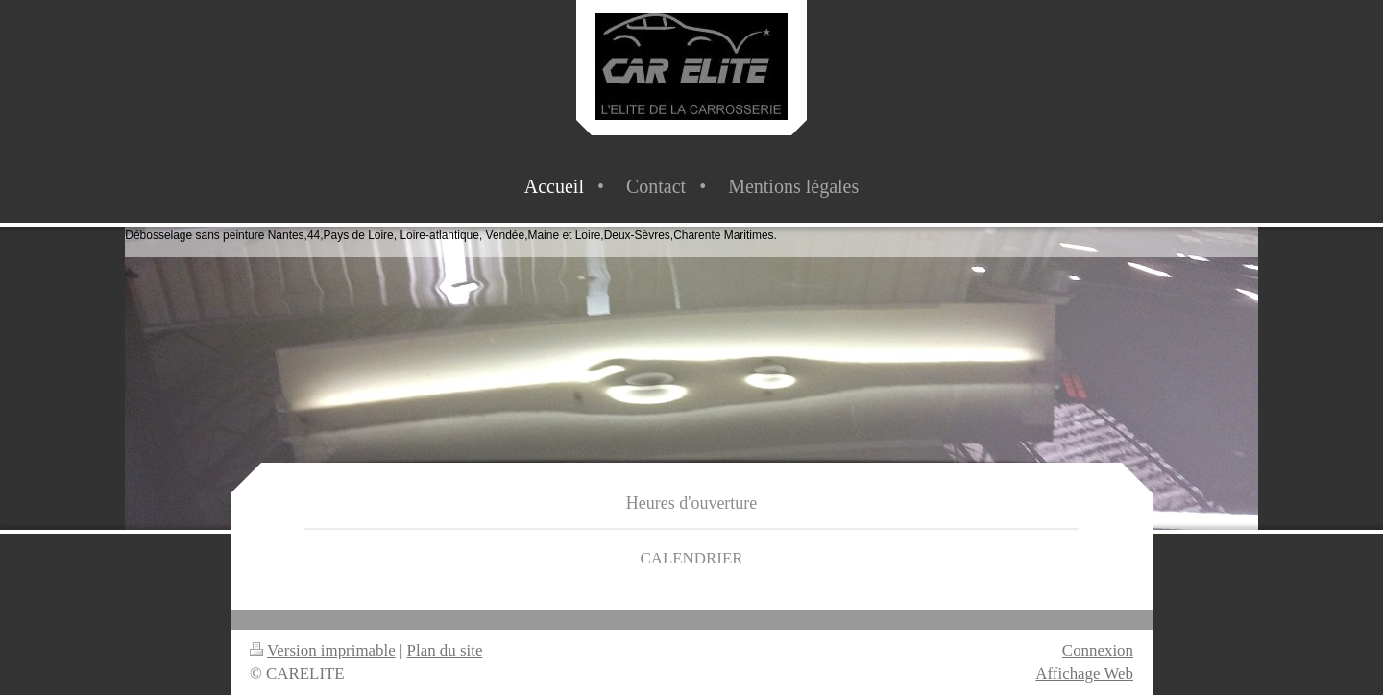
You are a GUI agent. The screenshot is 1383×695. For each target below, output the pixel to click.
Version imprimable (323, 650)
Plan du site (445, 650)
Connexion (1097, 650)
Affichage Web (1084, 673)
